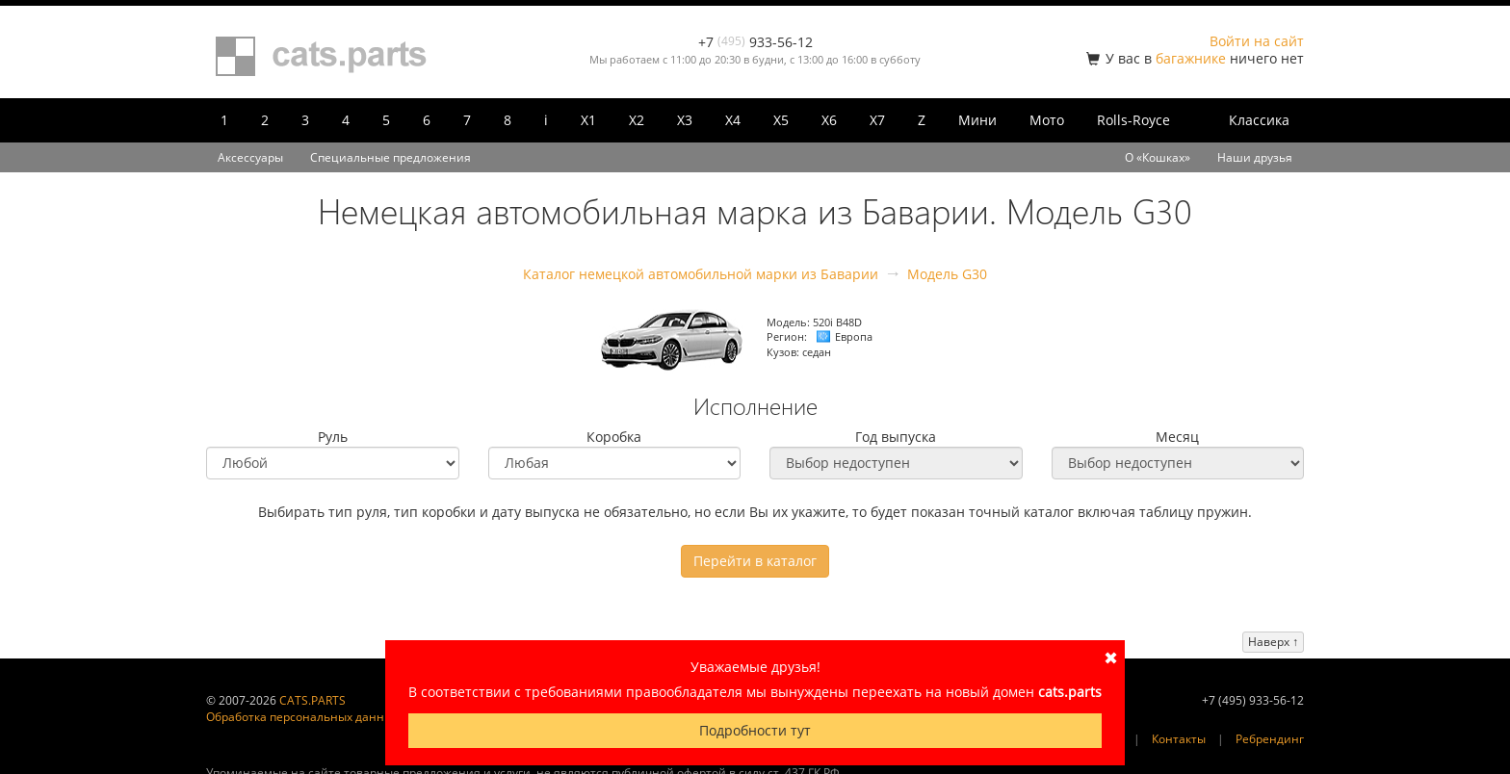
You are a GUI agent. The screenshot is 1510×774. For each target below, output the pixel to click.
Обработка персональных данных (302, 717)
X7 (877, 120)
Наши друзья (1254, 157)
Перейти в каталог (755, 561)
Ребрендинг (1270, 739)
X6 (829, 120)
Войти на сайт (1257, 41)
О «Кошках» (1157, 157)
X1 (588, 120)
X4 (733, 120)
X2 (636, 120)
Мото (1046, 120)
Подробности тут (755, 730)
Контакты (1179, 739)
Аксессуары (250, 157)
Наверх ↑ (1273, 641)
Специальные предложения (390, 157)
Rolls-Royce (1133, 120)
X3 (684, 120)
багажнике (1191, 58)
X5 (781, 120)
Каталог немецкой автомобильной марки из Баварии (700, 274)
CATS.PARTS (312, 700)
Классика (1259, 120)
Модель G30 (947, 274)
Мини (977, 120)
